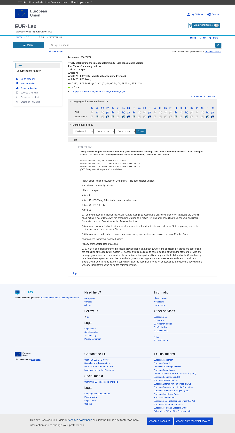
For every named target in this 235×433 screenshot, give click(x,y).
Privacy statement (92, 341)
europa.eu (35, 362)
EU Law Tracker (161, 343)
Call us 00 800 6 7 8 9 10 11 (96, 362)
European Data (160, 319)
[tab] (142, 103)
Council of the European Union (167, 369)
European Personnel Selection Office (171, 410)
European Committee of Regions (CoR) (171, 393)
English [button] (213, 14)
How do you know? (79, 2)
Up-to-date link (25, 81)
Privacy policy (90, 399)
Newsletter (159, 304)
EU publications (161, 333)
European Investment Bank (166, 396)
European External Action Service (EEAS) (172, 386)
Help (198, 39)
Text (19, 68)
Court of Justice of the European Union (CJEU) (175, 376)
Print (208, 39)
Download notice (27, 90)
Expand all (196, 99)
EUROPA (19, 39)
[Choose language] (83, 133)
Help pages (89, 301)
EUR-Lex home (32, 39)
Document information (28, 73)
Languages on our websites (97, 396)
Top (75, 275)
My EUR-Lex (195, 14)
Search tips (56, 54)
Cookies (88, 406)
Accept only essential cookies (193, 421)
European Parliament (163, 362)
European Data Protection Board (168, 407)
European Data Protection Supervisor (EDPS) (174, 403)
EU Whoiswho (160, 329)
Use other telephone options (97, 365)
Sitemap (88, 307)
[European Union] (23, 356)
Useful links (159, 307)
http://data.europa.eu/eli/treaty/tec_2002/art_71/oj (98, 94)
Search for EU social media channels (101, 384)
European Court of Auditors (166, 383)
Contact (88, 304)
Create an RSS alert (28, 104)
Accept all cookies (159, 421)
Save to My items (27, 95)
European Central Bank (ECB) (167, 379)
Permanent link (26, 85)
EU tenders (159, 323)
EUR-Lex (25, 26)
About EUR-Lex (160, 301)
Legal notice (90, 331)
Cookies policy (91, 334)
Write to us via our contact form (98, 369)
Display (141, 134)
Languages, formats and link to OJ (88, 104)
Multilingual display (81, 127)
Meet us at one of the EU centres (99, 372)
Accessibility (90, 338)
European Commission (164, 372)
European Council (162, 365)
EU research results (163, 326)
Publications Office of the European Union (59, 300)
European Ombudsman (164, 400)
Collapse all (210, 99)
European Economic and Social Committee (173, 389)
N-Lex (156, 339)
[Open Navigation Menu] (28, 47)
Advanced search (213, 54)
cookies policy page (75, 420)
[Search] (218, 47)
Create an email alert (28, 99)
